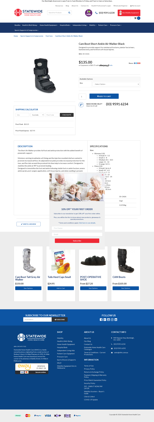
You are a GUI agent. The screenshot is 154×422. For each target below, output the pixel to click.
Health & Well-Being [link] (64, 341)
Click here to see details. (87, 223)
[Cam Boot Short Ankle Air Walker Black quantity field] (82, 97)
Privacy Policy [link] (89, 369)
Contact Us (85, 6)
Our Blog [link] (87, 341)
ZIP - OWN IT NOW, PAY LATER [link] (93, 387)
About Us (75, 6)
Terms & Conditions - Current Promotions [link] (94, 353)
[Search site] (69, 12)
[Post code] (52, 115)
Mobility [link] (60, 338)
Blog (67, 6)
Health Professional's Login (101, 6)
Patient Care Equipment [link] (66, 354)
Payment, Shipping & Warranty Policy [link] (95, 376)
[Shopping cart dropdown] (137, 18)
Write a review (28, 224)
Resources (59, 6)
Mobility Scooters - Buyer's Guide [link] (94, 392)
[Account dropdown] (135, 6)
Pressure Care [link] (62, 357)
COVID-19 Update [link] (91, 400)
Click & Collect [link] (89, 397)
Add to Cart (61, 288)
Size (81, 83)
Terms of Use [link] (89, 366)
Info (111, 65)
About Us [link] (87, 338)
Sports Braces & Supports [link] (66, 360)
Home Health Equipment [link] (66, 344)
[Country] (37, 115)
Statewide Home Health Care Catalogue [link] (94, 348)
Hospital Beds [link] (62, 347)
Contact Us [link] (88, 344)
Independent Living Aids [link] (66, 350)
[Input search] (57, 12)
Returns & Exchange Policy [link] (94, 372)
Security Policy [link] (89, 383)
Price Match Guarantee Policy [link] (95, 380)
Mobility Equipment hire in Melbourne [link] (66, 367)
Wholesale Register (120, 6)
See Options (28, 288)
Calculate (66, 115)
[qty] (22, 115)
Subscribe (60, 319)
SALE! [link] (59, 363)
